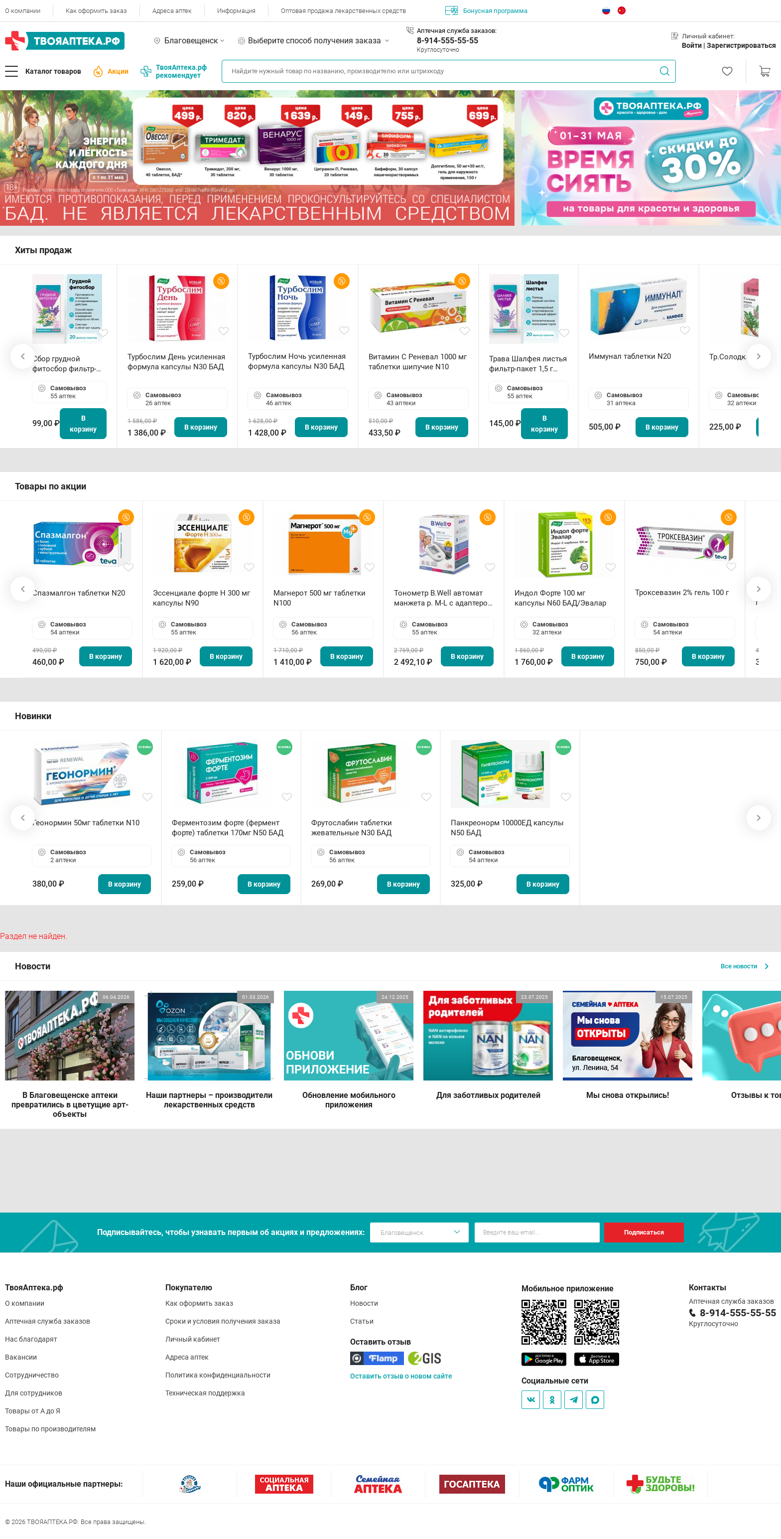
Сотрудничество (32, 1375)
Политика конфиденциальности (217, 1375)
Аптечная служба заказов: (457, 30)
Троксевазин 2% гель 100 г (682, 592)
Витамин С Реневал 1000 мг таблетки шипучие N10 (418, 361)
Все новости (745, 966)
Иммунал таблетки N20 (630, 356)
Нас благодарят (31, 1339)
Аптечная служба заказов (47, 1321)
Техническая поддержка (205, 1393)
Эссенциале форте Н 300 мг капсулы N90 (201, 598)
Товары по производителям (50, 1429)
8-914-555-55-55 (447, 40)
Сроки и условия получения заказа (222, 1321)
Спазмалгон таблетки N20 (78, 593)
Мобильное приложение (567, 1288)
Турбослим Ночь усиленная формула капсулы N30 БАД (297, 361)
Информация (236, 10)
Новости (364, 1303)
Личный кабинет (192, 1339)
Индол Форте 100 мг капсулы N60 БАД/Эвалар (560, 598)
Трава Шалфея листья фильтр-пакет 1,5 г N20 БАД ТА (528, 364)
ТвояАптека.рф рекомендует (173, 71)
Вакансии (21, 1357)
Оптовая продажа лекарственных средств (343, 10)
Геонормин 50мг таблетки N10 (85, 822)
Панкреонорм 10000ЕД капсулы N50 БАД (507, 827)
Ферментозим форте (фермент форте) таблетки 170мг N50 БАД (227, 827)
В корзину (83, 423)
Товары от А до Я (32, 1411)
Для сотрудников (33, 1393)
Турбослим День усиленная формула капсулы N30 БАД (176, 361)
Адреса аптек (172, 10)
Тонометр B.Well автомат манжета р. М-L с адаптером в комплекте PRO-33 (443, 598)
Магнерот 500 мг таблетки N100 (319, 598)
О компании (22, 10)
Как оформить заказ (96, 10)
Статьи (362, 1321)
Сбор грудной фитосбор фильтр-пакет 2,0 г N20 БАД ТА (66, 364)
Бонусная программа (486, 10)
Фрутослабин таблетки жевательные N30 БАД (351, 827)
